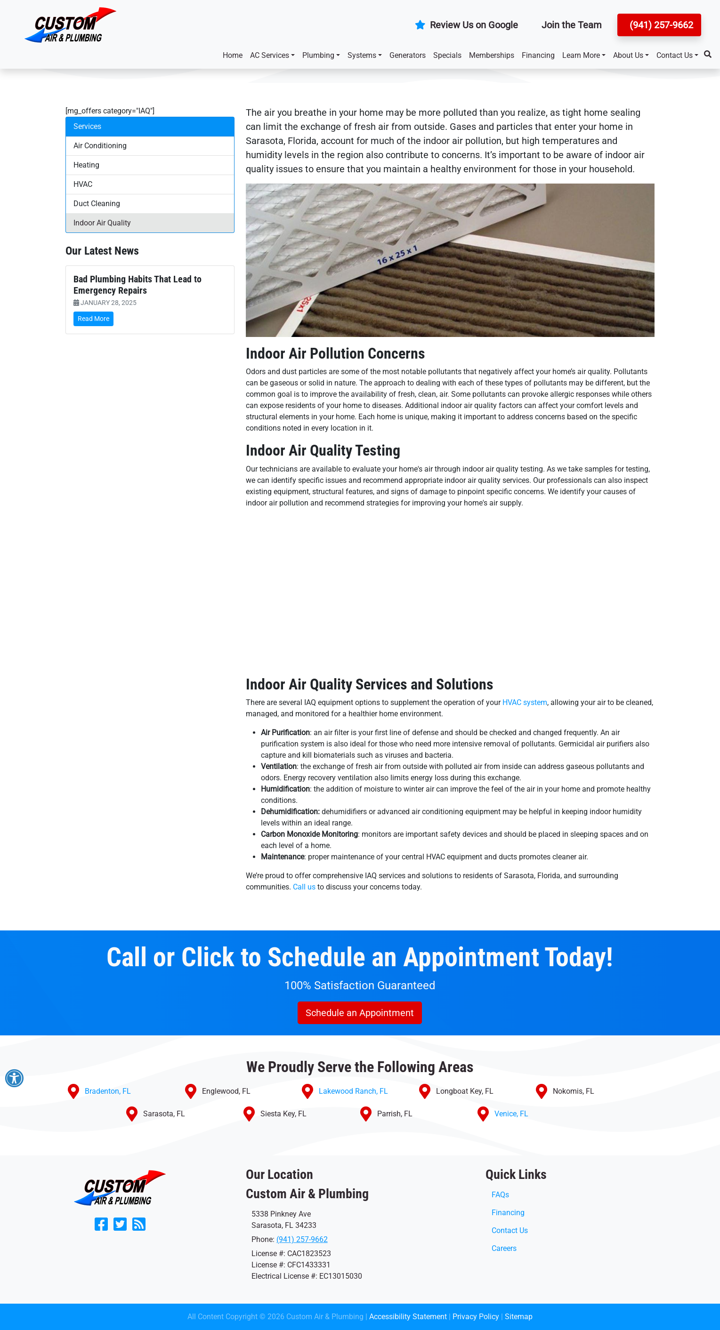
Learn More (581, 55)
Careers (504, 1248)
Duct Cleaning (96, 203)
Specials (447, 55)
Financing (538, 55)
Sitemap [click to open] (519, 1316)
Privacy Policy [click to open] (476, 1316)
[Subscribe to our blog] (139, 1227)
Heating (86, 164)
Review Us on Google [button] (466, 25)
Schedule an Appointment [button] (360, 1012)
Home (233, 55)
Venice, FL (511, 1113)
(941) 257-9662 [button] (660, 25)
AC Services (269, 55)
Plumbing (318, 55)
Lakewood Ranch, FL (353, 1091)
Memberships (491, 55)
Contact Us (674, 55)
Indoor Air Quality (102, 222)
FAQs (500, 1194)
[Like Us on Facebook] (101, 1227)
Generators (407, 55)
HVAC (82, 184)
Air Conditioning (100, 145)
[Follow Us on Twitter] (120, 1227)
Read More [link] (93, 318)
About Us (628, 55)
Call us (304, 886)
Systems (362, 55)
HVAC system (524, 702)
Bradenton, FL (108, 1091)
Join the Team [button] (572, 25)
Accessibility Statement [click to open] (408, 1316)
